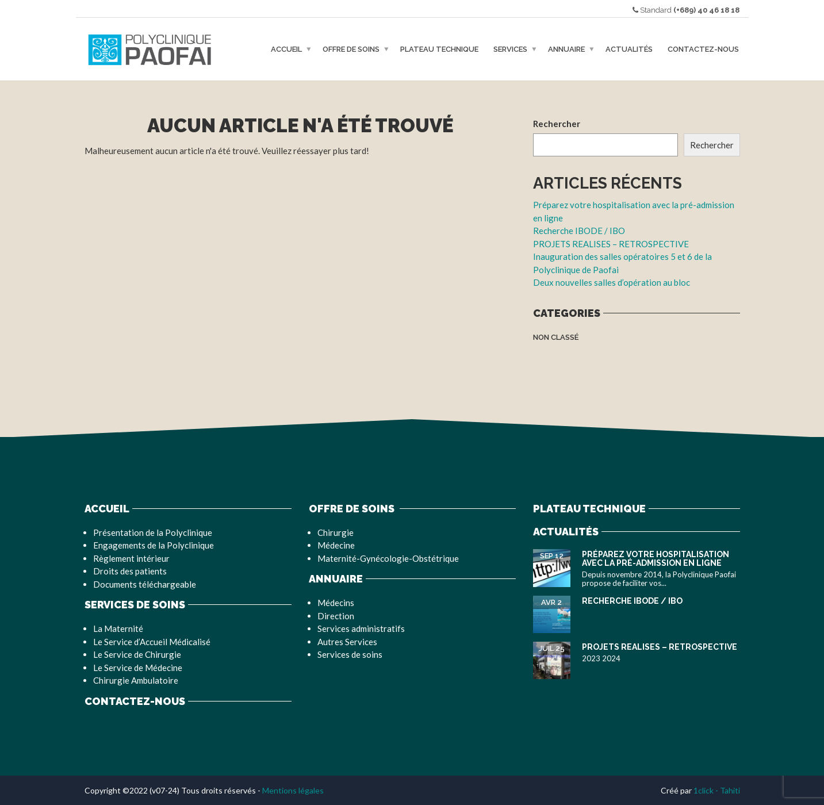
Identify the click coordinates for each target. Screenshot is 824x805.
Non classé (555, 337)
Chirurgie (335, 532)
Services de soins (349, 654)
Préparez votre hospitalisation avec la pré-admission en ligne (655, 559)
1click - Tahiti (716, 790)
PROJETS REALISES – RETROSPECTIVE (611, 244)
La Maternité (118, 628)
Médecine (336, 545)
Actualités (629, 49)
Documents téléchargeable (144, 584)
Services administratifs (361, 628)
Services (510, 49)
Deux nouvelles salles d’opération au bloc (611, 282)
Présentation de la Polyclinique (152, 532)
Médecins (335, 602)
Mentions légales (293, 790)
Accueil (286, 49)
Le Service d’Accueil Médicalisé (151, 642)
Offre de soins (351, 49)
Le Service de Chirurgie (137, 654)
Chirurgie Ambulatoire (135, 680)
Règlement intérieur (131, 558)
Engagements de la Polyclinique (153, 545)
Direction (335, 616)
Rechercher (556, 123)
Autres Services (347, 642)
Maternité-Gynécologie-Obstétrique (388, 558)
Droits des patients (130, 571)
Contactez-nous (703, 49)
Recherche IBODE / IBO (579, 230)
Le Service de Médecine (137, 667)
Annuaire (566, 49)
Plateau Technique (439, 49)
